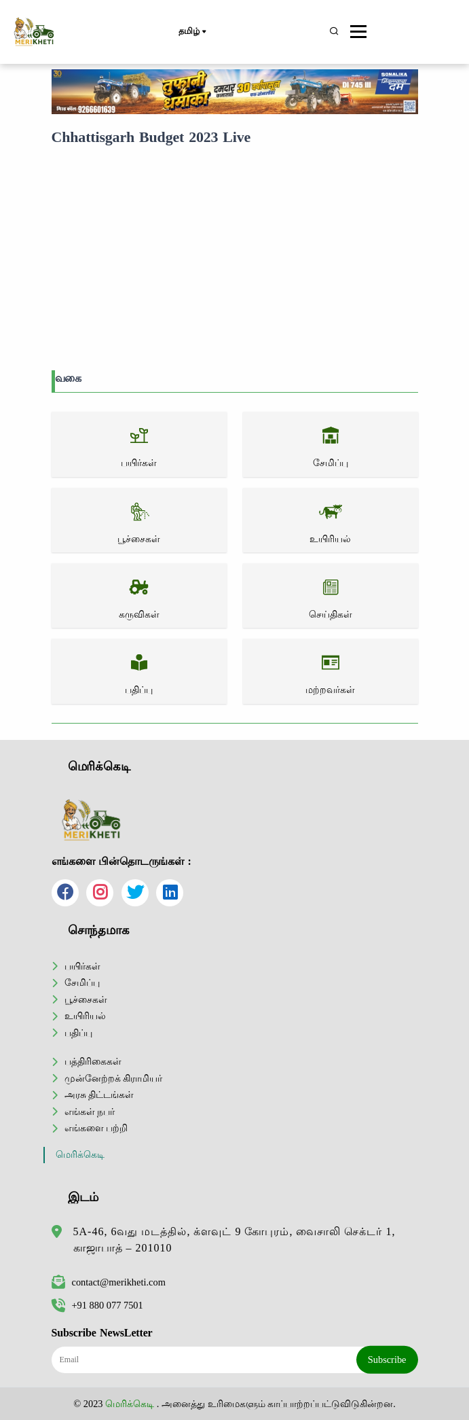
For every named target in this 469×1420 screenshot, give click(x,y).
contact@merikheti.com (109, 1282)
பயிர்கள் (82, 966)
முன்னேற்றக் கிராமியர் (113, 1078)
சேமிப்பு (82, 982)
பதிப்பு (78, 1032)
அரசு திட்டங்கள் (99, 1094)
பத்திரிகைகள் (92, 1061)
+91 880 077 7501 (97, 1305)
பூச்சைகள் (85, 999)
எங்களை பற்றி (96, 1127)
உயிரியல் (85, 1015)
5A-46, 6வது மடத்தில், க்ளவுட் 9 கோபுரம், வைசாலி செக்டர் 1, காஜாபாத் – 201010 (234, 1240)
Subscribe (387, 1359)
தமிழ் (192, 32)
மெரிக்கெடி (80, 1155)
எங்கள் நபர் (89, 1111)
